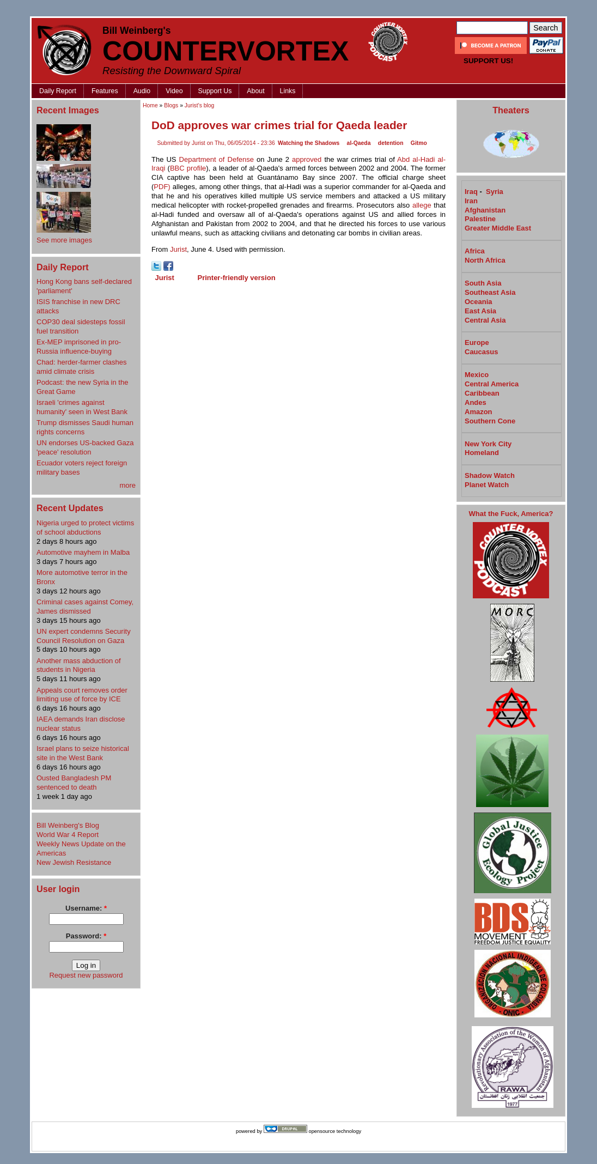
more (127, 485)
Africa (475, 251)
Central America (492, 384)
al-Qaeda (359, 143)
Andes (475, 402)
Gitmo (419, 143)
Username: (86, 908)
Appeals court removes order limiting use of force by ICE (81, 695)
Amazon (478, 412)
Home (150, 105)
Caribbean (482, 393)
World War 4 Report (67, 834)
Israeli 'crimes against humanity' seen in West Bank (81, 407)
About (255, 91)
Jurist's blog (200, 105)
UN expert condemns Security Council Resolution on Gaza (83, 636)
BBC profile (188, 168)
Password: (86, 936)
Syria (494, 191)
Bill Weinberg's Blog (67, 825)
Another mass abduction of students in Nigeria (78, 665)
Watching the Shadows (308, 143)
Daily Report (57, 91)
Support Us (215, 91)
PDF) (162, 187)
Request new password (86, 975)
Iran (471, 201)
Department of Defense (216, 159)
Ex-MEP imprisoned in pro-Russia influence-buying (78, 346)
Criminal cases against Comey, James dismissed (84, 606)
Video (174, 91)
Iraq (471, 191)
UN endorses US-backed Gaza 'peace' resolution (84, 447)
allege (421, 205)
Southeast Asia (490, 292)
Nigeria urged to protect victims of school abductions (85, 527)
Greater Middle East (498, 228)
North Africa (485, 260)
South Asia (483, 283)
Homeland (482, 452)
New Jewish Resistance (73, 862)
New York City (488, 444)
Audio (142, 91)
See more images (64, 240)
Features (105, 91)
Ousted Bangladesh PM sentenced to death (73, 782)
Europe (477, 342)
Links (288, 91)
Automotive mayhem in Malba (83, 552)
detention (391, 143)
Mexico (477, 375)
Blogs (171, 105)
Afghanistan (485, 210)
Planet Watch (487, 485)
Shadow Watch (490, 475)
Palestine (480, 219)
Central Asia (485, 320)
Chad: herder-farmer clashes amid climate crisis (81, 366)
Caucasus (481, 352)
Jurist (178, 249)
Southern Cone (490, 421)
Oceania (478, 302)
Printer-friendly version (237, 278)
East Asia (480, 311)
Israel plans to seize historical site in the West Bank (82, 753)
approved (306, 159)
